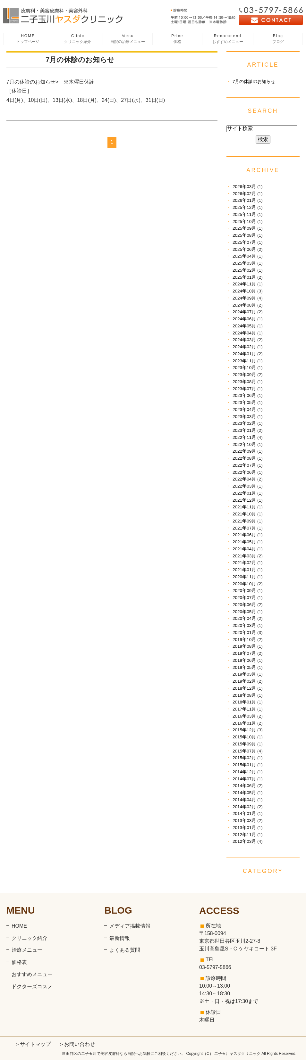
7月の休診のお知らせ (80, 60)
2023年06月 (244, 395)
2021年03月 (244, 556)
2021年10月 (244, 514)
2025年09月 (244, 228)
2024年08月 (244, 305)
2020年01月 (244, 632)
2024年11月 (244, 284)
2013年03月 (244, 820)
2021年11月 (244, 507)
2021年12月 (244, 500)
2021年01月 (244, 569)
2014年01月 (244, 813)
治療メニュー (27, 950)
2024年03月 (244, 339)
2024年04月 (244, 333)
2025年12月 (244, 207)
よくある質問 (124, 950)
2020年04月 (244, 618)
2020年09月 (244, 590)
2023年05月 (244, 402)
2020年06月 (244, 604)
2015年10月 (244, 737)
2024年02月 (244, 346)
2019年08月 (244, 646)
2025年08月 (244, 235)
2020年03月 (244, 625)
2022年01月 (244, 493)
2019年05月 (244, 667)
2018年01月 (244, 702)
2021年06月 (244, 534)
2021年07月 (244, 528)
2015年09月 (244, 744)
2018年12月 (244, 688)
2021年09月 (244, 521)
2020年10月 (244, 583)
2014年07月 (244, 779)
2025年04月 (244, 256)
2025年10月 (244, 221)
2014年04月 (244, 799)
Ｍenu (127, 39)
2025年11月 (244, 214)
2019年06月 (244, 660)
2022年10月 (244, 444)
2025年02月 (244, 270)
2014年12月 (244, 771)
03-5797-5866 (215, 967)
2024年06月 (244, 318)
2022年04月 (244, 479)
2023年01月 (244, 430)
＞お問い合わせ (77, 1044)
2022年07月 (244, 465)
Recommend (227, 39)
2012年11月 (244, 834)
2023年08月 (244, 381)
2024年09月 (244, 298)
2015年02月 (244, 757)
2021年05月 (244, 541)
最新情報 (119, 938)
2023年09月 (244, 374)
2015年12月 (244, 729)
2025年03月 (244, 263)
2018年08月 (244, 695)
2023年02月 (244, 423)
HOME (28, 39)
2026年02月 (244, 193)
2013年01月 (244, 827)
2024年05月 (244, 326)
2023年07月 (244, 388)
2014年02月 (244, 806)
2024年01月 (244, 353)
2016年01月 (244, 723)
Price (177, 39)
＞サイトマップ (33, 1044)
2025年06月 (244, 249)
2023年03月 (244, 416)
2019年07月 (244, 653)
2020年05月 (244, 611)
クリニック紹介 (29, 938)
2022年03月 (244, 486)
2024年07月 (244, 311)
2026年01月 (244, 200)
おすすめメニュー (32, 974)
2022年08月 (244, 458)
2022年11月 (244, 437)
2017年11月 (244, 709)
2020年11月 (244, 576)
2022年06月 (244, 472)
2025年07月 (244, 242)
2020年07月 (244, 597)
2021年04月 (244, 548)
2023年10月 (244, 367)
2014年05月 (244, 792)
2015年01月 (244, 764)
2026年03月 (244, 186)
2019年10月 (244, 639)
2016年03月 (244, 716)
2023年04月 (244, 409)
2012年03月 (244, 841)
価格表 (19, 962)
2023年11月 (244, 360)
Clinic (78, 39)
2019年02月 (244, 681)
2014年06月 (244, 785)
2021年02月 (244, 562)
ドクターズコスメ (32, 986)
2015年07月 (244, 751)
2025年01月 (244, 277)
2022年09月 (244, 451)
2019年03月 (244, 674)
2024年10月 (244, 291)
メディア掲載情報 (129, 926)
